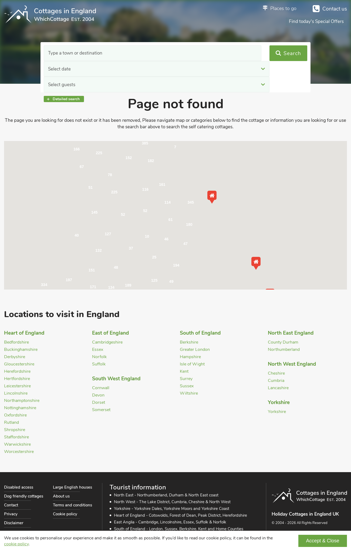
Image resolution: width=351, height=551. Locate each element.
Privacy (11, 514)
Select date (134, 53)
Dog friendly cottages (23, 496)
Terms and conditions (72, 505)
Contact (11, 505)
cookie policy (16, 544)
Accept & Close (322, 540)
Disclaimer (13, 523)
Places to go (283, 8)
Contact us (334, 8)
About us (61, 496)
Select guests (212, 53)
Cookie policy (65, 514)
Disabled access (18, 487)
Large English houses (72, 487)
